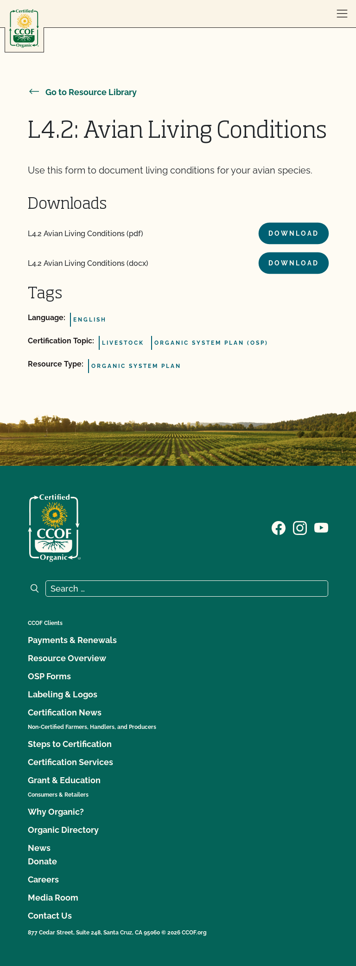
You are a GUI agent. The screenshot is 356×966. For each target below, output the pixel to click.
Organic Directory (63, 830)
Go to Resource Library (82, 92)
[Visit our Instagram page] (300, 527)
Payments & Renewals (72, 640)
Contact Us (50, 916)
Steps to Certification (70, 744)
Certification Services (70, 762)
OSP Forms (49, 676)
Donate (42, 861)
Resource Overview (67, 658)
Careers (43, 879)
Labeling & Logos (62, 694)
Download (293, 233)
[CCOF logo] (24, 28)
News (39, 848)
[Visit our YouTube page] (321, 527)
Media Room (53, 897)
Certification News (65, 712)
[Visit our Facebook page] (279, 527)
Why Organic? (56, 812)
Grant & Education (64, 780)
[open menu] (342, 14)
